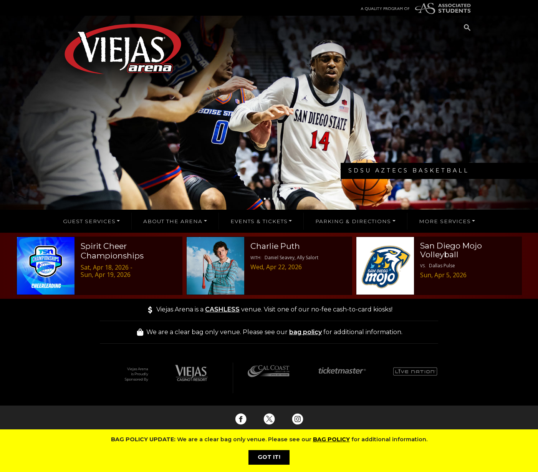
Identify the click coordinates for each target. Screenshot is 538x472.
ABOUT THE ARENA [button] (172, 221)
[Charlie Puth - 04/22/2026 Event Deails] (269, 266)
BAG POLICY (331, 439)
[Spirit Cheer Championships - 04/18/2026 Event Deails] (99, 266)
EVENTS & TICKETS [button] (259, 221)
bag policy (305, 332)
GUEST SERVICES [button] (89, 221)
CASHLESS (222, 309)
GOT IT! (269, 457)
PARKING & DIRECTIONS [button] (353, 221)
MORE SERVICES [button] (445, 221)
